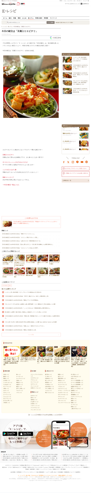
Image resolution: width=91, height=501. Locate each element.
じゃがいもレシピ (7, 382)
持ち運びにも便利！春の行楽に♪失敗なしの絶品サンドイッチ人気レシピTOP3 (26, 312)
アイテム (71, 465)
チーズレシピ (19, 376)
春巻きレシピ (61, 380)
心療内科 (65, 465)
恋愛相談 (58, 467)
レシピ (74, 467)
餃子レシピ (61, 376)
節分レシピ (33, 397)
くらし (65, 0)
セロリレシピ (34, 384)
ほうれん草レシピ (7, 400)
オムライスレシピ (62, 384)
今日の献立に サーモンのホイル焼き (8, 259)
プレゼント (79, 0)
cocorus (46, 467)
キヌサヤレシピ (34, 378)
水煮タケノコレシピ (36, 388)
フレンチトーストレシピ (64, 402)
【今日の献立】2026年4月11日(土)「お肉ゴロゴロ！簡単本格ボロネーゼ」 (21, 241)
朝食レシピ (73, 402)
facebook (63, 162)
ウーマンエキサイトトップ (72, 3)
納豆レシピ (19, 386)
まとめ (24, 18)
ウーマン (68, 467)
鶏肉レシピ (6, 378)
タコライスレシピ (62, 398)
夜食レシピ (73, 406)
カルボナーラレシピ (63, 392)
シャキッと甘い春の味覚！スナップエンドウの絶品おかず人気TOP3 (23, 292)
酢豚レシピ (61, 374)
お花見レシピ (34, 403)
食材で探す (60, 22)
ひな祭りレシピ (34, 401)
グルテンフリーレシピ (76, 396)
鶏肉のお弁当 (66, 134)
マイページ (53, 18)
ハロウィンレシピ (35, 405)
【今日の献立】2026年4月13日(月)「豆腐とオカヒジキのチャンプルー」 (21, 458)
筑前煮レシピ (48, 382)
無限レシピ (73, 400)
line (77, 162)
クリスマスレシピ (35, 407)
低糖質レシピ (74, 390)
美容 (37, 469)
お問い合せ (53, 472)
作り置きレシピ (75, 374)
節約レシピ (73, 398)
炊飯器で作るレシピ (76, 386)
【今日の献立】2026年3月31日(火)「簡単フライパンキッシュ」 (18, 234)
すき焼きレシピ (49, 384)
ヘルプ (47, 472)
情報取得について (69, 472)
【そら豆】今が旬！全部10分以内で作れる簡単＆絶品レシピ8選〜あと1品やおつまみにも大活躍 (31, 322)
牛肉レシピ (6, 374)
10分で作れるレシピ (76, 376)
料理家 (46, 18)
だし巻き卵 (66, 142)
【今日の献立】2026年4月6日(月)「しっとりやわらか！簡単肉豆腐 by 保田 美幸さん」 (28, 308)
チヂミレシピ (61, 396)
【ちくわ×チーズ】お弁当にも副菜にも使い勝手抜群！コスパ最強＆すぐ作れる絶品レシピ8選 (30, 304)
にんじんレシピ (7, 396)
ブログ (77, 465)
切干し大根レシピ (20, 388)
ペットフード (44, 469)
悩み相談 (51, 467)
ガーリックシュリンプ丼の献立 (8, 272)
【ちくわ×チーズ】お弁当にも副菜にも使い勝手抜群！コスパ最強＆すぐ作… (80, 82)
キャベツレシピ (7, 386)
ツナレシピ (19, 392)
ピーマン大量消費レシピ (77, 382)
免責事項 (77, 472)
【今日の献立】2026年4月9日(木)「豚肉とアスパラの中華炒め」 (22, 300)
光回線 (24, 467)
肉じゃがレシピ (49, 380)
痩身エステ (56, 469)
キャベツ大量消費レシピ (77, 380)
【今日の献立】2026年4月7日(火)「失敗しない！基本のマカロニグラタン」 (25, 326)
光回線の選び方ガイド (26, 465)
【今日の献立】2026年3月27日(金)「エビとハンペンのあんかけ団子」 (20, 248)
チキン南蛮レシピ (49, 388)
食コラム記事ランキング (9, 289)
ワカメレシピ (19, 390)
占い (75, 0)
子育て (61, 0)
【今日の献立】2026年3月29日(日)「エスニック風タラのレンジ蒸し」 (20, 237)
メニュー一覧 (86, 0)
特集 (14, 18)
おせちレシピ (34, 395)
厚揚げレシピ (19, 382)
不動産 (27, 469)
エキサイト (86, 3)
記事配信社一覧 (67, 180)
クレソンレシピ (34, 386)
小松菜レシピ (6, 402)
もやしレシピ (6, 392)
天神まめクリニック (55, 465)
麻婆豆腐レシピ (62, 378)
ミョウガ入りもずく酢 (9, 169)
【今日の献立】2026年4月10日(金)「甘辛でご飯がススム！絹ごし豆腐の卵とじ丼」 (27, 296)
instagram (73, 162)
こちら (64, 478)
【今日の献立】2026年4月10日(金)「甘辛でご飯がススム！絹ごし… (80, 67)
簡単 (19, 18)
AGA (50, 469)
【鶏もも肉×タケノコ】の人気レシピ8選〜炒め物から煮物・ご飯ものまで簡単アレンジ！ (26, 456)
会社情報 (13, 472)
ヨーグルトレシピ (20, 378)
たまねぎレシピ (7, 384)
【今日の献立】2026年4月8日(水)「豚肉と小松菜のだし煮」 (21, 330)
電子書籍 (63, 469)
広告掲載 (60, 472)
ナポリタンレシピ (62, 388)
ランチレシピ (74, 404)
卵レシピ (18, 374)
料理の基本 (38, 18)
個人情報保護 (40, 472)
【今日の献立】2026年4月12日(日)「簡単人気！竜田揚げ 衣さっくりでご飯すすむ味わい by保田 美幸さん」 (32, 317)
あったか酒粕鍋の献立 (54, 271)
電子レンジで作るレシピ (77, 388)
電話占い (82, 465)
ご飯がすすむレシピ (76, 408)
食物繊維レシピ (75, 394)
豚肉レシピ (6, 376)
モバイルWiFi (38, 467)
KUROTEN (15, 465)
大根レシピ (6, 388)
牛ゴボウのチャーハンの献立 (43, 272)
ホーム (5, 18)
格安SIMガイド (17, 467)
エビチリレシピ (62, 382)
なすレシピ (6, 390)
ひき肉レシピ (6, 380)
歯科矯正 (32, 469)
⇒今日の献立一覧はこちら (11, 184)
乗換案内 (86, 467)
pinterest (86, 162)
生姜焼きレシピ (49, 378)
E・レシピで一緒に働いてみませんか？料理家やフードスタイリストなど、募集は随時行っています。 (45, 475)
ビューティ (70, 0)
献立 (10, 18)
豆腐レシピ (19, 380)
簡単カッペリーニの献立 (43, 259)
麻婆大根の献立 (31, 271)
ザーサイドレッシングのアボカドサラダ (15, 162)
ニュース (79, 467)
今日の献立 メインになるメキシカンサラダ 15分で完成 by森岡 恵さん (19, 261)
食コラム (31, 18)
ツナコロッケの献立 (31, 259)
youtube (82, 162)
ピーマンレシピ (7, 394)
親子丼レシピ (48, 374)
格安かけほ (31, 467)
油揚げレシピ (19, 384)
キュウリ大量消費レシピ (77, 384)
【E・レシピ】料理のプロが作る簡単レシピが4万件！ (45, 415)
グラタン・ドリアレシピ (64, 390)
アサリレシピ (34, 380)
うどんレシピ (48, 390)
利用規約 (19, 472)
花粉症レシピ (34, 399)
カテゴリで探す (69, 22)
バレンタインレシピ (36, 409)
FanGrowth (36, 465)
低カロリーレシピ (75, 392)
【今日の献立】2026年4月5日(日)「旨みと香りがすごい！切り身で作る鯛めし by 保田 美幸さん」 (28, 244)
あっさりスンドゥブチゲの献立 (54, 259)
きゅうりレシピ (7, 398)
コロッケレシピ (62, 400)
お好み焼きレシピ (49, 386)
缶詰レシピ (73, 378)
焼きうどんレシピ (49, 392)
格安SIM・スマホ (7, 467)
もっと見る (31, 334)
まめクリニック (45, 465)
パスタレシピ (61, 386)
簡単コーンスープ (8, 177)
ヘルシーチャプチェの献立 (19, 272)
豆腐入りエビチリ (8, 154)
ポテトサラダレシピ (63, 394)
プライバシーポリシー (29, 472)
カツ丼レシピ (48, 376)
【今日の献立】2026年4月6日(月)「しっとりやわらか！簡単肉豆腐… (80, 90)
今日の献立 (5, 285)
